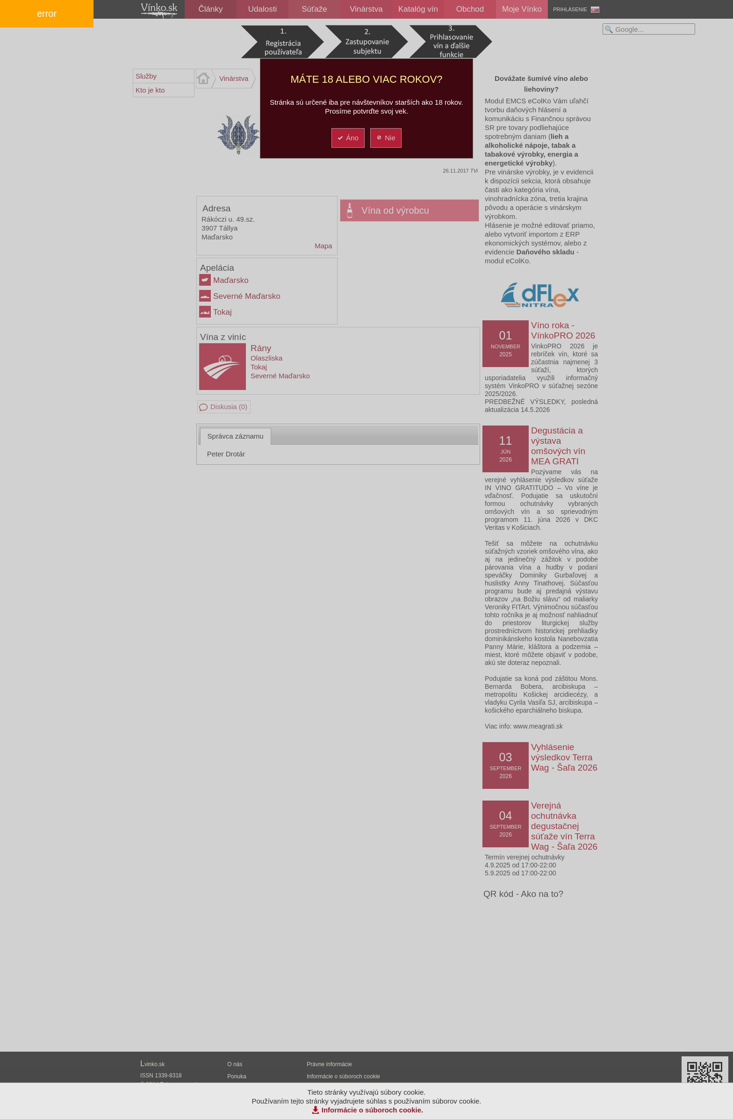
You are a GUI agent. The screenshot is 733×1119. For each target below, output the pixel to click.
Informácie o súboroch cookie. (373, 1110)
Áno (348, 138)
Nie (385, 138)
